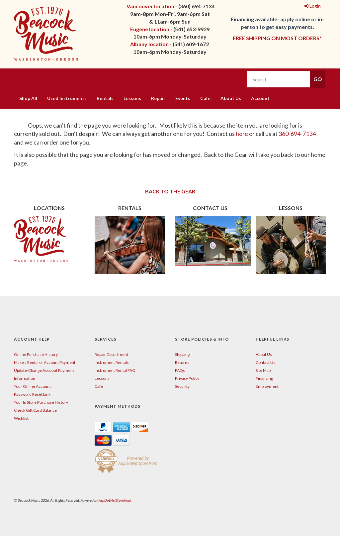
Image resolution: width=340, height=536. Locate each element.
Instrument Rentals (112, 362)
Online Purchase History (36, 354)
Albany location (149, 44)
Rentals (105, 98)
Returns (182, 362)
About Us (230, 98)
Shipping (182, 354)
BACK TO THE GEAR (170, 191)
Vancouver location (150, 6)
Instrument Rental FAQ (115, 370)
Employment (267, 386)
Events (182, 98)
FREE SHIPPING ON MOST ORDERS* (277, 38)
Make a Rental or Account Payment (44, 362)
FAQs (180, 370)
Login (312, 6)
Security (182, 386)
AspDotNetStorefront (115, 500)
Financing (264, 378)
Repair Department (111, 354)
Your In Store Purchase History (41, 402)
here (242, 133)
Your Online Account (32, 386)
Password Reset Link (32, 394)
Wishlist (21, 418)
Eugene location (149, 29)
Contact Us (265, 362)
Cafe (205, 98)
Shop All (28, 98)
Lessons (132, 98)
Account (260, 98)
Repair (158, 98)
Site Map (263, 370)
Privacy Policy (187, 378)
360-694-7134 (297, 133)
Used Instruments (67, 98)
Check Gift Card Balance (35, 410)
